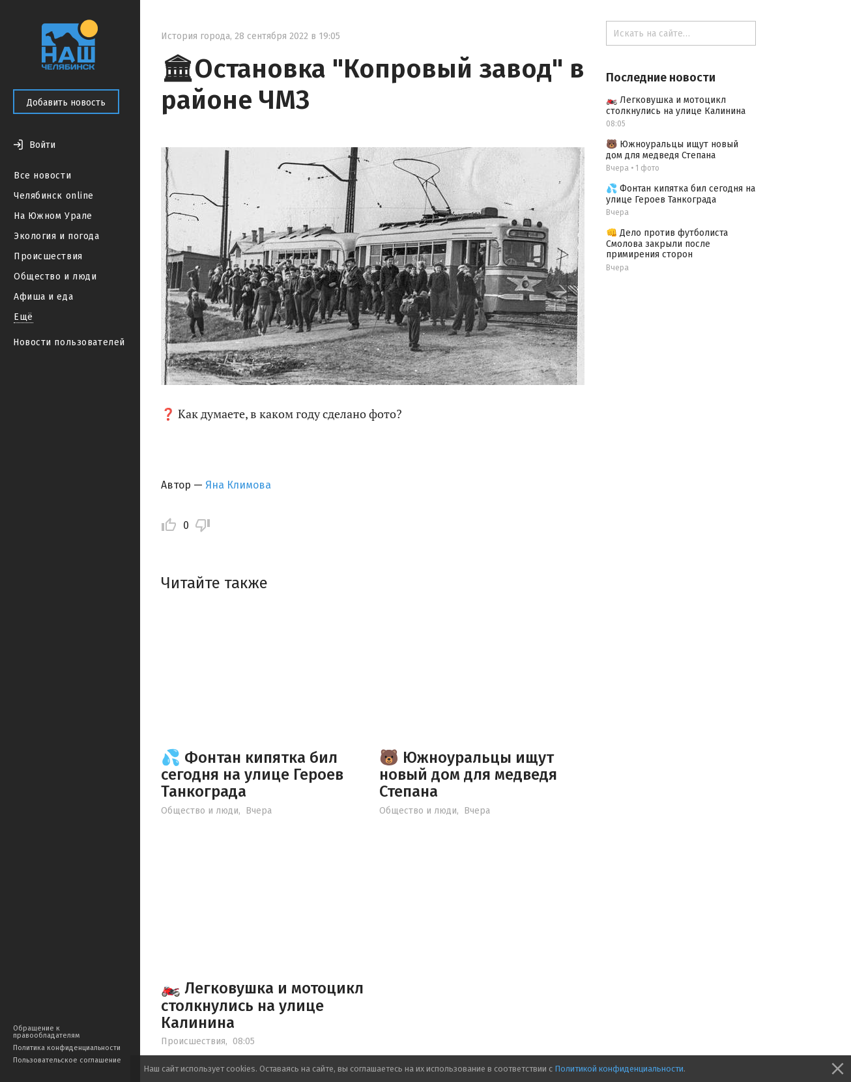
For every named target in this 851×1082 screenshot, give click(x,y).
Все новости (42, 175)
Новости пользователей (69, 342)
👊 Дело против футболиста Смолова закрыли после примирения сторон (667, 244)
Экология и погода (57, 236)
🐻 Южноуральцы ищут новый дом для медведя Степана (468, 774)
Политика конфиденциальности (67, 1047)
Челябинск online (54, 195)
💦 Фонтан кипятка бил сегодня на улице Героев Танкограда (252, 774)
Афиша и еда (43, 296)
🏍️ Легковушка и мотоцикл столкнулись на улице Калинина (262, 1005)
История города (195, 36)
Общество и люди (55, 276)
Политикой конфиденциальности (619, 1069)
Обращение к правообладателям (46, 1032)
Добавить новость (66, 102)
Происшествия (48, 256)
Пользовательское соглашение (67, 1060)
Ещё (23, 316)
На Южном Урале (53, 215)
